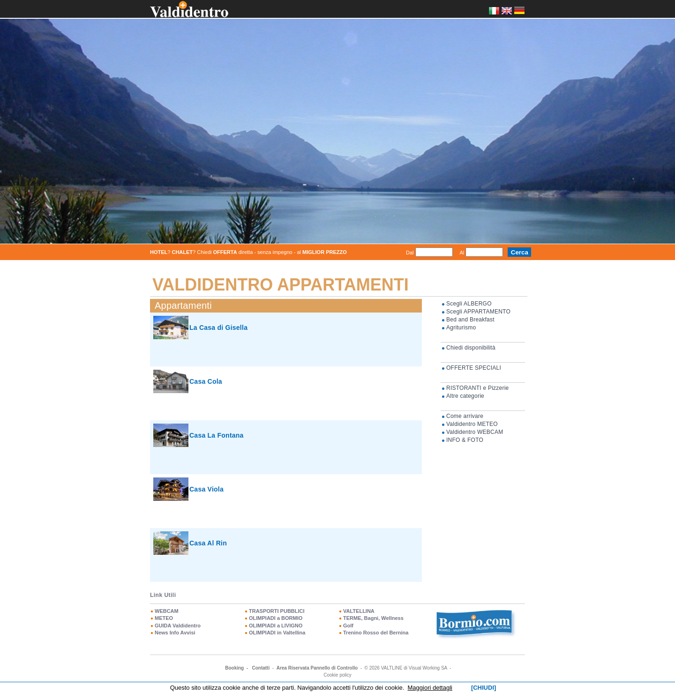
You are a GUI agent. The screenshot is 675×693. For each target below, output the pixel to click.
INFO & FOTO (464, 440)
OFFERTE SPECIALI (473, 368)
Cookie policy (337, 675)
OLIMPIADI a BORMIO (275, 618)
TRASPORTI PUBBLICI (277, 611)
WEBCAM (167, 611)
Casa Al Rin (208, 543)
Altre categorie (465, 396)
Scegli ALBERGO (469, 303)
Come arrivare (464, 416)
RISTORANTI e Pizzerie (477, 388)
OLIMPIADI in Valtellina (277, 632)
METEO (164, 618)
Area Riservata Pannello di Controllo (317, 668)
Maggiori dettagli (430, 687)
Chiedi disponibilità (470, 347)
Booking (234, 668)
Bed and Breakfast (470, 319)
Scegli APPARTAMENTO (478, 311)
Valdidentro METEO (472, 424)
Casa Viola (206, 489)
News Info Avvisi (175, 632)
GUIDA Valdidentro (178, 625)
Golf (348, 625)
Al (462, 252)
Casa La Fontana (216, 435)
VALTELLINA (359, 611)
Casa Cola (205, 381)
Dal (410, 252)
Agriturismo (461, 327)
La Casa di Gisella (218, 327)
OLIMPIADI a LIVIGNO (275, 625)
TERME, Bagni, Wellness (373, 618)
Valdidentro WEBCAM (474, 432)
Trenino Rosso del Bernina (375, 632)
